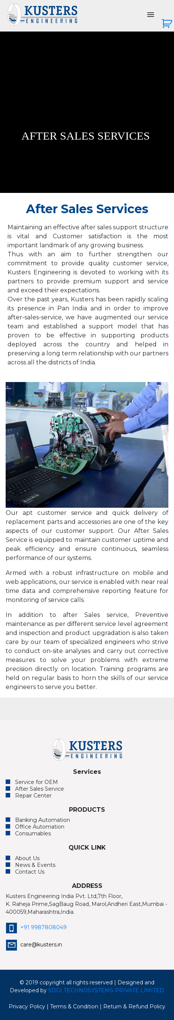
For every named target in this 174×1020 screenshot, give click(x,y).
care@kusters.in (34, 944)
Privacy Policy (27, 1006)
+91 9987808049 (36, 927)
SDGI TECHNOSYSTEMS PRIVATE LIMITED (106, 990)
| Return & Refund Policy (132, 1006)
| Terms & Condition (72, 1006)
